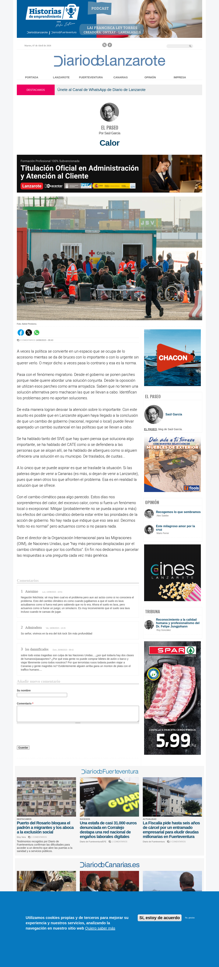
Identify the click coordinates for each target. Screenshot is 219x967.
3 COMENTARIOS (27, 340)
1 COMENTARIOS (39, 837)
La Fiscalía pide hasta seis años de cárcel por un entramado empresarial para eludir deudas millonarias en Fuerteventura (171, 830)
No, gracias (190, 918)
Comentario (25, 703)
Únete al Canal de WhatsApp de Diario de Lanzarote (101, 90)
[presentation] (45, 735)
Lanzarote (61, 77)
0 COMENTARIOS (178, 842)
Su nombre (24, 690)
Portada (31, 77)
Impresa (180, 77)
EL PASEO (109, 127)
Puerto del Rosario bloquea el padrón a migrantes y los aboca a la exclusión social (45, 827)
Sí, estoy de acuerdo (159, 917)
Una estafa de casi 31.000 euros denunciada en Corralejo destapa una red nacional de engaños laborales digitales (108, 830)
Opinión (150, 77)
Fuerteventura (91, 77)
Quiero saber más (100, 928)
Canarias (120, 77)
